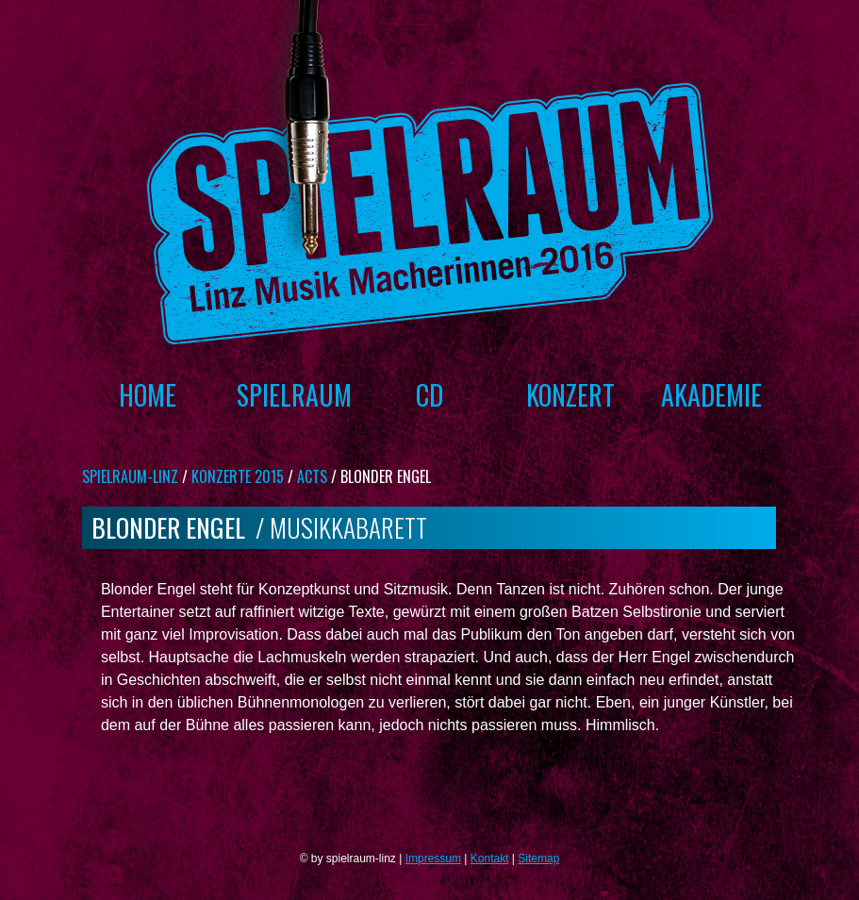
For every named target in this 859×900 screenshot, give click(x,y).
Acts (312, 476)
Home (147, 395)
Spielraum (288, 395)
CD (429, 395)
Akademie (711, 395)
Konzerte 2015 (237, 476)
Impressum (433, 858)
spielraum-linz (130, 476)
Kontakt (490, 858)
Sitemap (538, 858)
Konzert (570, 395)
